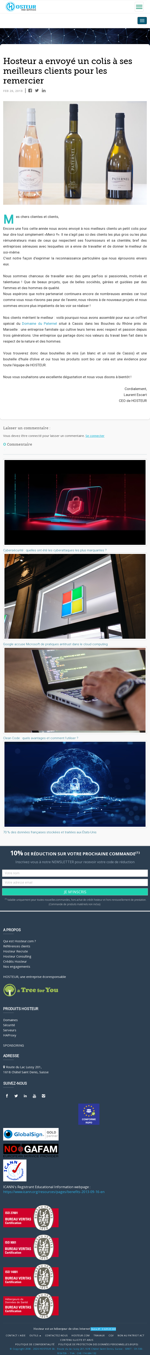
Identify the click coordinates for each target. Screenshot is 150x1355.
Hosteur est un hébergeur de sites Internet (62, 1328)
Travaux (99, 1335)
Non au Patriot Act (131, 1335)
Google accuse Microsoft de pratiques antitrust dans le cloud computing (55, 644)
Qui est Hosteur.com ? (19, 941)
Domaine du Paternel (39, 323)
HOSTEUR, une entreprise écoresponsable (34, 976)
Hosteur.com (81, 1335)
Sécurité (9, 1025)
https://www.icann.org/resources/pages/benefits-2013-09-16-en (54, 1191)
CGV (111, 1335)
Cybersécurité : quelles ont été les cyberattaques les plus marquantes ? (55, 550)
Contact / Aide (15, 1335)
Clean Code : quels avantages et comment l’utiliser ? (40, 738)
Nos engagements (16, 966)
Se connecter (95, 436)
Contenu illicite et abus (76, 1339)
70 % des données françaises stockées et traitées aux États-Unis (49, 832)
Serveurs (9, 1030)
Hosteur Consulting (17, 956)
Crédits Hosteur (15, 961)
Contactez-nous (56, 1335)
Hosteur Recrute (15, 951)
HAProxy (9, 1035)
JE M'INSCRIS (75, 891)
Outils (35, 1335)
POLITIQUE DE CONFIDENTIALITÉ (35, 1344)
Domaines (10, 1020)
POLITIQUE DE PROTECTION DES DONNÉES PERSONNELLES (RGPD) (98, 1344)
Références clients (16, 946)
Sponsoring (13, 1045)
